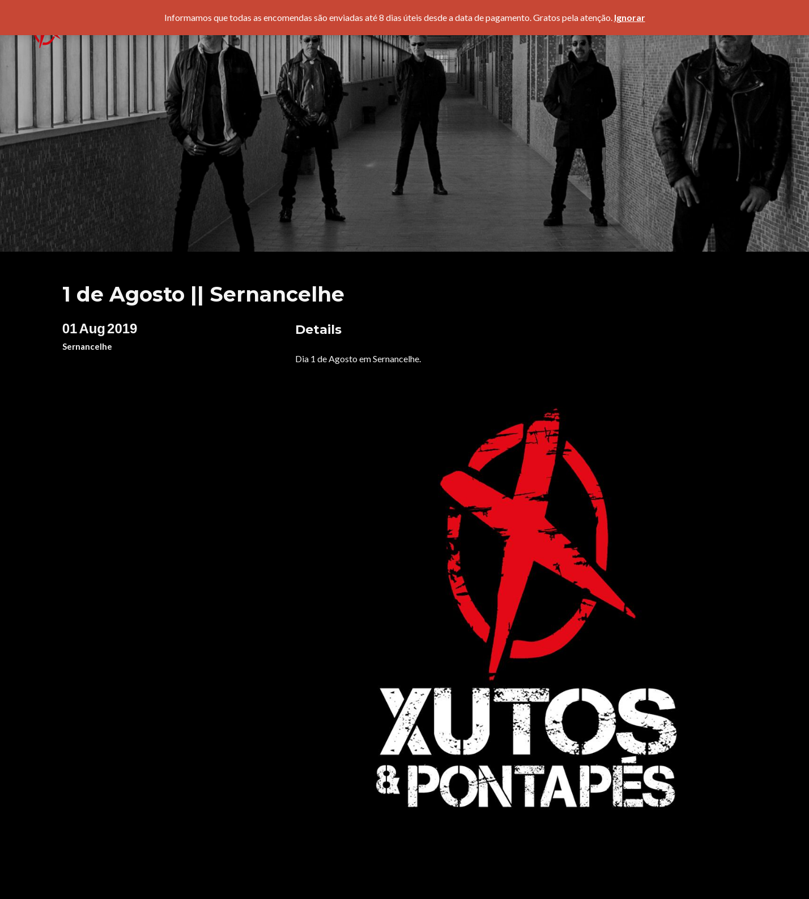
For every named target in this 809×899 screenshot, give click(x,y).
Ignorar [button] (629, 17)
